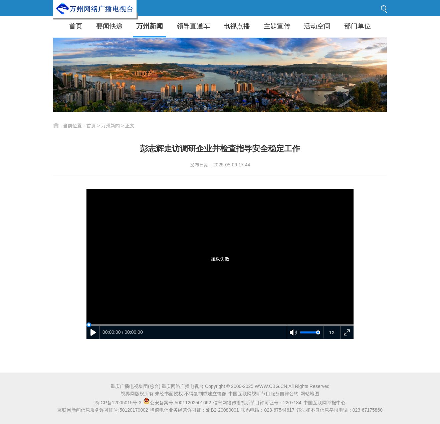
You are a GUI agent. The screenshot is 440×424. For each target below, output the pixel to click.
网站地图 (309, 393)
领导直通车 (193, 26)
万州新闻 (149, 26)
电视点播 (236, 26)
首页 (75, 26)
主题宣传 (277, 26)
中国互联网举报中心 (324, 402)
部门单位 (357, 26)
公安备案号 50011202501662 (177, 402)
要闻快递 (109, 26)
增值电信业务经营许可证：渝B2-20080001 (194, 410)
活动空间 (317, 26)
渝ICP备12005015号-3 (117, 402)
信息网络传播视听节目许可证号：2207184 (257, 402)
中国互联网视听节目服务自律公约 (263, 393)
